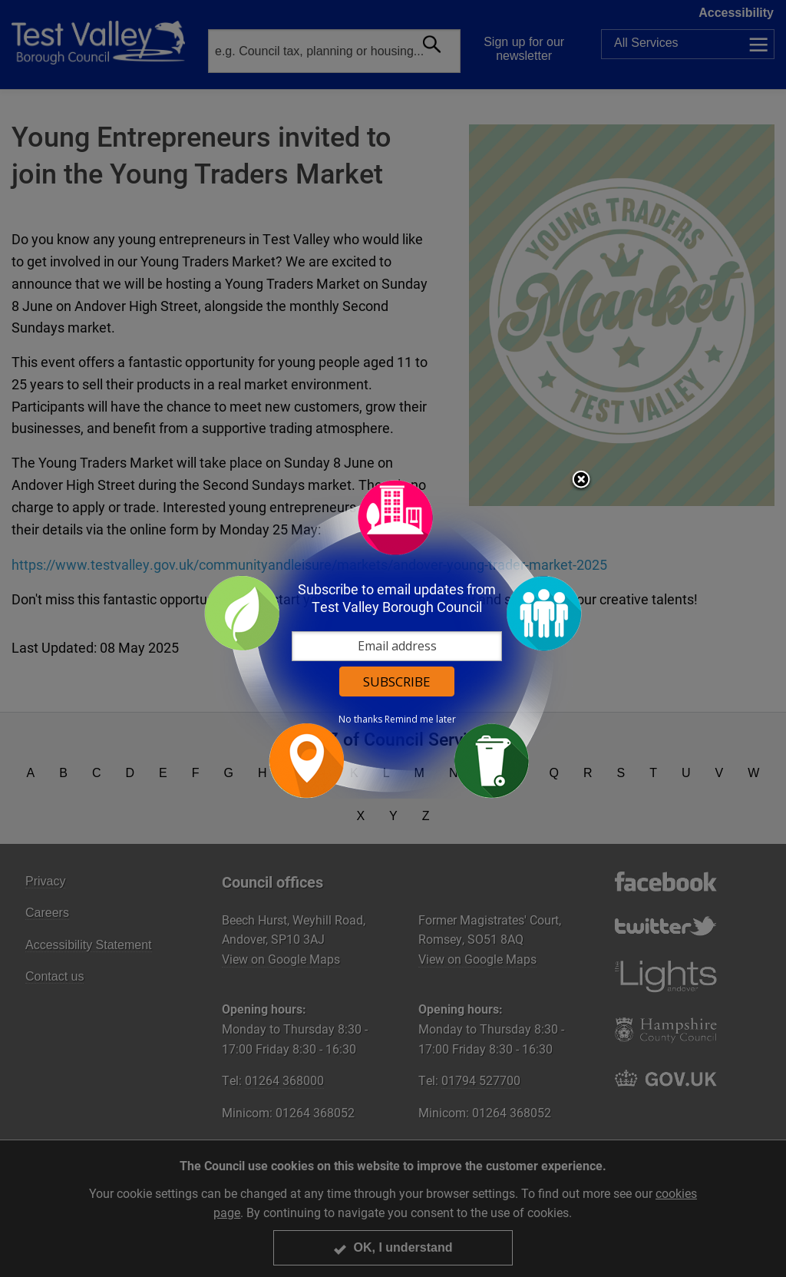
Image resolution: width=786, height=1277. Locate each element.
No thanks (360, 719)
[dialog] (393, 638)
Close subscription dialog (581, 480)
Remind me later (420, 719)
